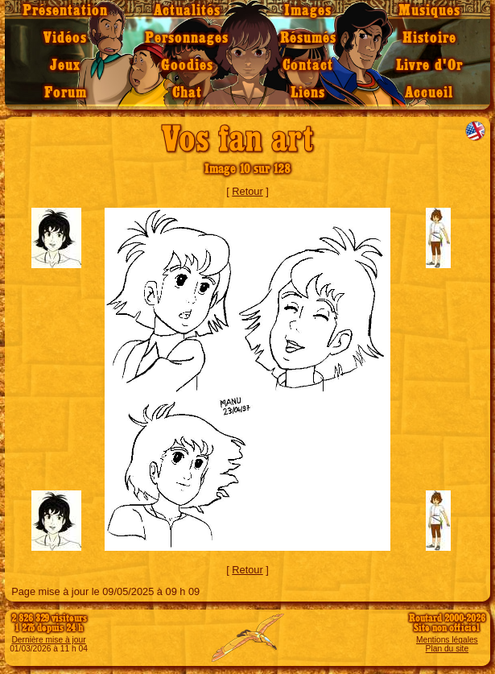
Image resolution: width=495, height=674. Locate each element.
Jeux (65, 65)
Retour (247, 191)
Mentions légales (447, 639)
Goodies (187, 65)
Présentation (65, 11)
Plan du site (447, 648)
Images (308, 11)
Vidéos (65, 38)
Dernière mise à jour (48, 639)
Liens (308, 93)
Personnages (187, 38)
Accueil (429, 93)
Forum (65, 93)
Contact (308, 65)
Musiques (429, 11)
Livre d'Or (429, 65)
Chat (187, 93)
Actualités (187, 11)
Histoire (429, 38)
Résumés (308, 38)
